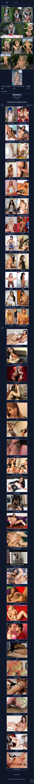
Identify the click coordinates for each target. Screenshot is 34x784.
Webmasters (17, 774)
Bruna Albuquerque (17, 475)
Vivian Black (17, 493)
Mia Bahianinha (11, 141)
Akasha (17, 401)
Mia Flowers (11, 123)
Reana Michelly (23, 252)
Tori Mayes (17, 530)
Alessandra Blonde (23, 215)
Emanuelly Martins (17, 346)
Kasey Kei (17, 382)
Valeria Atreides (23, 141)
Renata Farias (17, 585)
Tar (11, 270)
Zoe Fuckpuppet (17, 511)
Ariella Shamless (23, 325)
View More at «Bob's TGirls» (17, 102)
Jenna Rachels (11, 233)
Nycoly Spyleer (17, 567)
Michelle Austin (17, 714)
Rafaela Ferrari (17, 695)
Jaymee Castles (23, 123)
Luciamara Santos (11, 307)
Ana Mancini (17, 456)
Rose (23, 233)
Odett (22, 289)
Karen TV (23, 178)
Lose (17, 419)
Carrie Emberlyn (17, 548)
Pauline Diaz (17, 732)
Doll (17, 659)
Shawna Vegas (17, 622)
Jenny (11, 252)
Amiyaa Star (17, 603)
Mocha (23, 270)
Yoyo (11, 197)
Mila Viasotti (17, 677)
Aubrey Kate (17, 769)
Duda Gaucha (22, 197)
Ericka (11, 289)
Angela (23, 307)
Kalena (17, 640)
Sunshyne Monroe (17, 364)
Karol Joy (11, 178)
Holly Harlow (11, 215)
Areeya (17, 438)
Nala (11, 325)
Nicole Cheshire (11, 160)
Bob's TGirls (4, 6)
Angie (17, 751)
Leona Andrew (23, 160)
